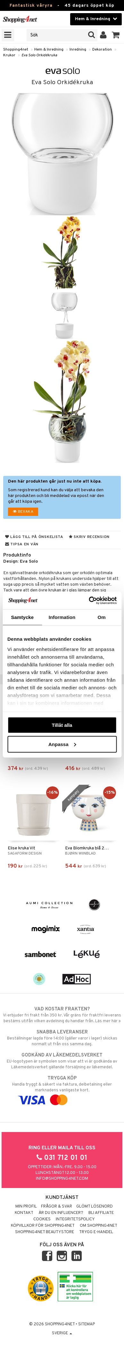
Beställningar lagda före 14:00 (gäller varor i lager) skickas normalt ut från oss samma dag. (62, 1038)
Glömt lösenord (94, 1206)
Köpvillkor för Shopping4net (43, 1225)
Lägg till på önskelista (34, 537)
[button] (115, 35)
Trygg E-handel (96, 1232)
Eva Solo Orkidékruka (39, 55)
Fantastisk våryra (31, 5)
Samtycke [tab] (22, 617)
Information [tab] (62, 617)
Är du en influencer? (60, 1213)
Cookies (42, 1219)
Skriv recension (89, 537)
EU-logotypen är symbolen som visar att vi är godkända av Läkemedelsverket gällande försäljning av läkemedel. (62, 1061)
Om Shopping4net (98, 1225)
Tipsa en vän (21, 544)
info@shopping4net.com (62, 1178)
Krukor (9, 55)
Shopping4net (15, 49)
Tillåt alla (62, 725)
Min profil (26, 1206)
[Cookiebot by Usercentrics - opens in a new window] (89, 600)
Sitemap (86, 1324)
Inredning (78, 49)
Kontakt (24, 1213)
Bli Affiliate (101, 1213)
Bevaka (23, 511)
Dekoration (102, 49)
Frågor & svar (56, 1206)
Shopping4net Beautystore (44, 1232)
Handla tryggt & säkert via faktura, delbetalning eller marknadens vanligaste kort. (62, 1089)
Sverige (62, 1333)
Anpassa (62, 744)
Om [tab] (102, 617)
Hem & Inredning (48, 49)
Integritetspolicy (75, 1219)
